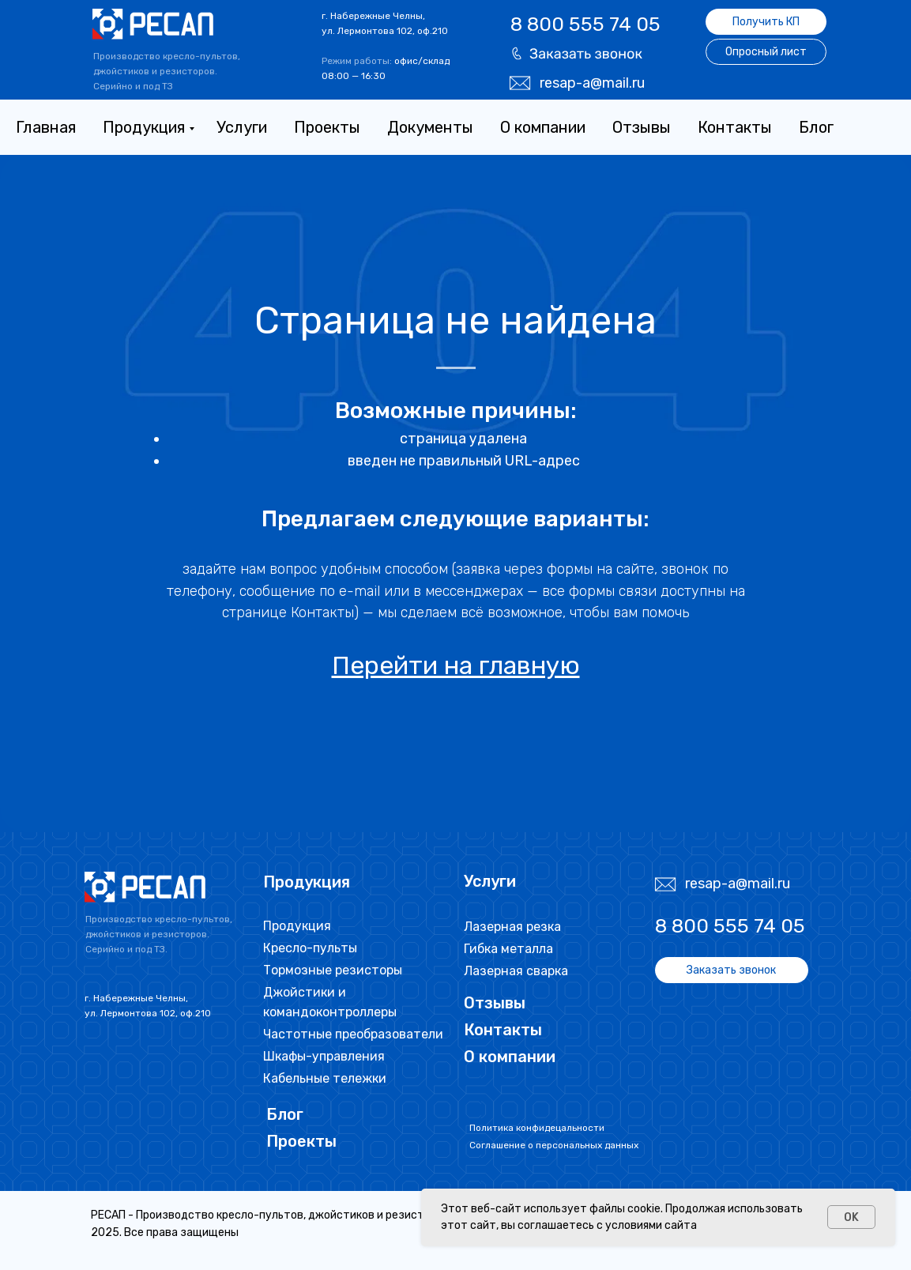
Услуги (241, 127)
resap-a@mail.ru (592, 83)
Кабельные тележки (324, 1078)
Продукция (144, 127)
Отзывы (641, 127)
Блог (816, 127)
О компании (542, 127)
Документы (430, 127)
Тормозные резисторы (332, 970)
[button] (576, 53)
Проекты (327, 127)
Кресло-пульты (310, 947)
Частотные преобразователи (353, 1034)
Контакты (735, 127)
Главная (46, 127)
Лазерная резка (512, 926)
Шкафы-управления (324, 1056)
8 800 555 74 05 (585, 24)
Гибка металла (508, 948)
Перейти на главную (456, 665)
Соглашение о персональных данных (553, 1145)
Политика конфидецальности (536, 1127)
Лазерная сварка (516, 970)
